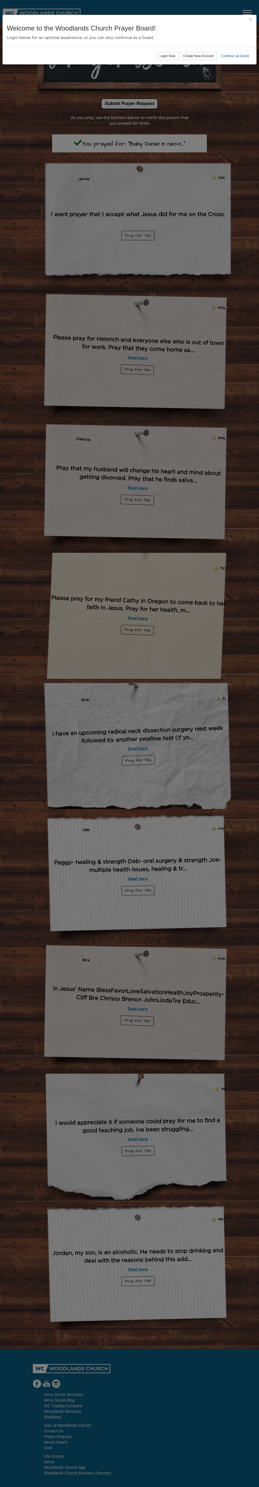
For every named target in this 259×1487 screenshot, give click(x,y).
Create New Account (198, 56)
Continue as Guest (235, 56)
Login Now (167, 56)
